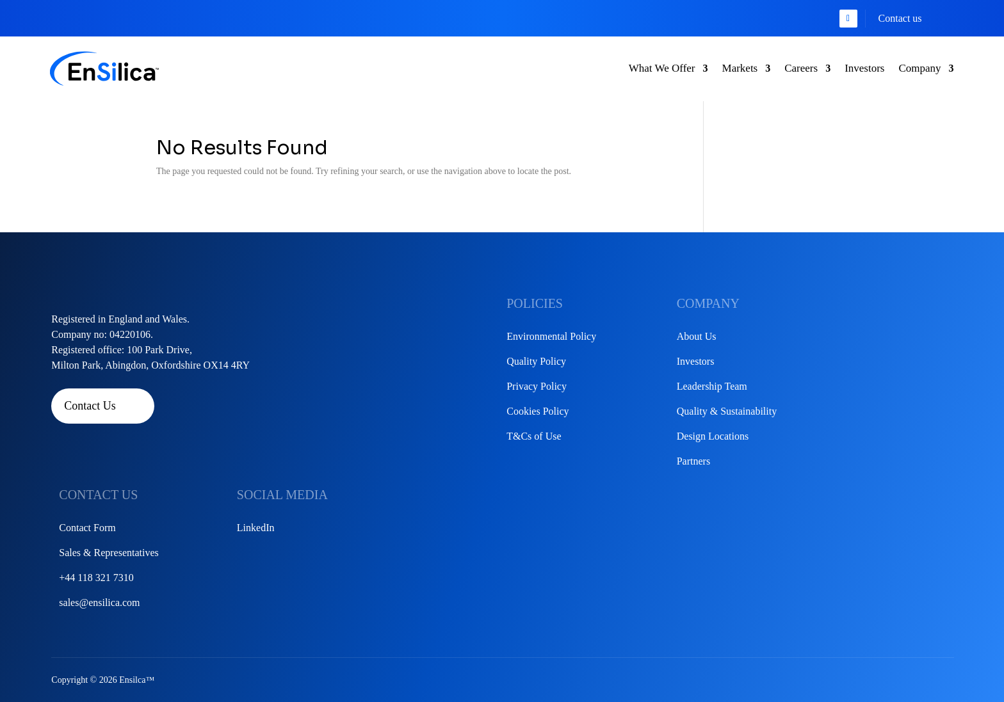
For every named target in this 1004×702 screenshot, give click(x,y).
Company (919, 68)
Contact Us (90, 405)
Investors (864, 68)
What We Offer (662, 68)
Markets (740, 68)
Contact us (900, 18)
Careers (801, 68)
